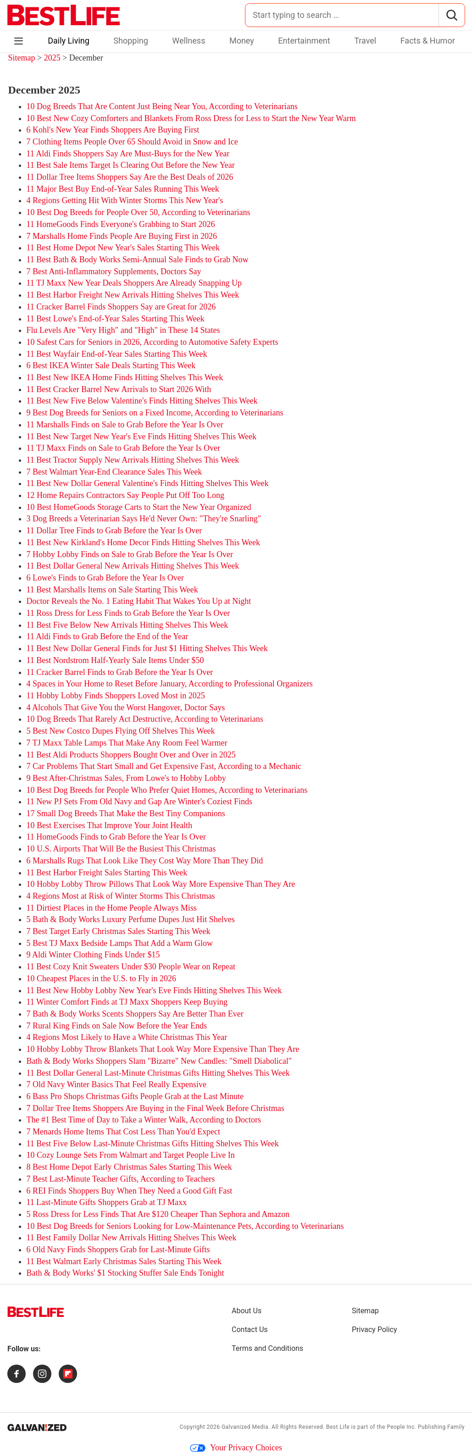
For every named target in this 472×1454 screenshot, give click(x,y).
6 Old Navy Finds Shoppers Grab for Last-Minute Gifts (118, 1249)
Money (241, 40)
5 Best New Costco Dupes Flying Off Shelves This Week (121, 730)
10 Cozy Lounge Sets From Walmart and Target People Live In (131, 1155)
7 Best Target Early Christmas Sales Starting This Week (119, 931)
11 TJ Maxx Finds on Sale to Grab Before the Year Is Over (123, 448)
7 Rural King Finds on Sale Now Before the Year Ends (117, 1025)
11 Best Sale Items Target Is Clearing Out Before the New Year (131, 165)
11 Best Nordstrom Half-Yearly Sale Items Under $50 (115, 660)
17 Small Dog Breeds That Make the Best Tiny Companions (126, 813)
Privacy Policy (374, 1329)
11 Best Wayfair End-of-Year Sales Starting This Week (117, 354)
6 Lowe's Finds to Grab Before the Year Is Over (105, 577)
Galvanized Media (245, 1427)
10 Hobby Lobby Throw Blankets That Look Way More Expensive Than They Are (163, 1049)
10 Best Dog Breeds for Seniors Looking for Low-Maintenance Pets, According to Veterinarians (185, 1226)
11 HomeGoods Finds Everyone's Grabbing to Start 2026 (121, 224)
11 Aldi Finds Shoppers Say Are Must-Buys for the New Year (128, 153)
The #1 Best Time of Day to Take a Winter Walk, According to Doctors (144, 1119)
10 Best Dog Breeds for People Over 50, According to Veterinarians (138, 212)
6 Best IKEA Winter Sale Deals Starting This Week (111, 365)
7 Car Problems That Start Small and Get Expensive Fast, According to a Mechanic (164, 766)
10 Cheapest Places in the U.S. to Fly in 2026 (101, 978)
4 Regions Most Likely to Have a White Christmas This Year (127, 1037)
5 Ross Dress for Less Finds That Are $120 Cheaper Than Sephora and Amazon (158, 1214)
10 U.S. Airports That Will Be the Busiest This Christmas (121, 848)
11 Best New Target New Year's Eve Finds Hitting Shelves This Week (142, 436)
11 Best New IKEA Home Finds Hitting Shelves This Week (125, 377)
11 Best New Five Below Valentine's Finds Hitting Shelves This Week (142, 400)
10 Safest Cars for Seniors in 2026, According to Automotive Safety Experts (152, 342)
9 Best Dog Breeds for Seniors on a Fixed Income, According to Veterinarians (155, 412)
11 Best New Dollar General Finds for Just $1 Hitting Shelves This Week (147, 648)
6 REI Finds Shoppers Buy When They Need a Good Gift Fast (130, 1190)
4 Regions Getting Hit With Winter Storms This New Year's (125, 200)
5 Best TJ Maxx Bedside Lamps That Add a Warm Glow (120, 943)
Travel (365, 40)
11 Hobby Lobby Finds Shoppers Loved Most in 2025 (116, 695)
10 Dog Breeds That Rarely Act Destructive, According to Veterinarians (145, 719)
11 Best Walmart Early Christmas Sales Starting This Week (124, 1261)
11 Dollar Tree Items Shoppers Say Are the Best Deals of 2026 (130, 177)
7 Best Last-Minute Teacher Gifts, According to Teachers (121, 1178)
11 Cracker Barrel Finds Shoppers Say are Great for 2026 (121, 306)
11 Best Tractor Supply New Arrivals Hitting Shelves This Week (133, 459)
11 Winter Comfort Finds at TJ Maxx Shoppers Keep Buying (127, 1001)
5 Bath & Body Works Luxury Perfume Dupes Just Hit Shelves (131, 919)
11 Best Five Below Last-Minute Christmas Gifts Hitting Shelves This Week (153, 1143)
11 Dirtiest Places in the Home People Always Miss (112, 907)
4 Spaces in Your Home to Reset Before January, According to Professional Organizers (170, 683)
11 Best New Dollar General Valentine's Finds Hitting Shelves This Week (148, 483)
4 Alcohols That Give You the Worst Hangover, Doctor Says (126, 707)
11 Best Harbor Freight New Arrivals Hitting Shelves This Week (133, 294)
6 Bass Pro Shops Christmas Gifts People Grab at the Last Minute (135, 1096)
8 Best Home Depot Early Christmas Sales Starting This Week (129, 1167)
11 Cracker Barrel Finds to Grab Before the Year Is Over (120, 672)
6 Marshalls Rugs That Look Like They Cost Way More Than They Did (145, 860)
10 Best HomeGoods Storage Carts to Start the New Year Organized (139, 507)
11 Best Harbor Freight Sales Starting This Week (107, 872)
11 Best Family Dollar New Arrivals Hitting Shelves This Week (132, 1237)
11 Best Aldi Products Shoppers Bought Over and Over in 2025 (131, 754)
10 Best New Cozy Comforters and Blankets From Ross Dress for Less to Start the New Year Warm (191, 118)
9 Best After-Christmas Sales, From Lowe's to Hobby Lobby (126, 778)
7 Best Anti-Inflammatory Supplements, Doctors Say (114, 271)
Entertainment (304, 40)
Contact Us (250, 1329)
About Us (246, 1310)
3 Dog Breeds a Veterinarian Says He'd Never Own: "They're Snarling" (144, 518)
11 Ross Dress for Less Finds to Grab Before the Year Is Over (128, 613)
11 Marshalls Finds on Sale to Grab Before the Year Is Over (125, 424)
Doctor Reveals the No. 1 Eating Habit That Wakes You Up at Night (139, 601)
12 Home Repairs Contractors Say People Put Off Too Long (126, 495)
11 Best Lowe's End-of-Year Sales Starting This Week (116, 318)
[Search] (452, 15)
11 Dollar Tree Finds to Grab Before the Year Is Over (114, 530)
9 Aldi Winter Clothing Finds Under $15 (93, 954)
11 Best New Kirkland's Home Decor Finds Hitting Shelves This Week (143, 542)
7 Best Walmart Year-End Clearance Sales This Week (114, 471)
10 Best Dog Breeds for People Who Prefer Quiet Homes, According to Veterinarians (167, 790)
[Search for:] (342, 15)
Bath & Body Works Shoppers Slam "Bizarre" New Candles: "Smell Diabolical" (159, 1061)
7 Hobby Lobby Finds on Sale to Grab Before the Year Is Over (130, 554)
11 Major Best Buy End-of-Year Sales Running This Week (123, 188)
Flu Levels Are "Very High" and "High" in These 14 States (123, 330)
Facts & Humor (427, 40)
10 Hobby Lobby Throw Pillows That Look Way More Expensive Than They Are (161, 884)
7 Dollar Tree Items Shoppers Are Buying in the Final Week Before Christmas (155, 1108)
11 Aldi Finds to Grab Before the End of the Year (108, 636)
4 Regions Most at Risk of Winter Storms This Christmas (121, 896)
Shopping (130, 40)
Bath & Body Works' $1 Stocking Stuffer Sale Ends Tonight (125, 1272)
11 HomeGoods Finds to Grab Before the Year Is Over (116, 836)
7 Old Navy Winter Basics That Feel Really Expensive (117, 1084)
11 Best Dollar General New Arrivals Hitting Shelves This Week (133, 565)
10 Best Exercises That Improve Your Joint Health (110, 825)
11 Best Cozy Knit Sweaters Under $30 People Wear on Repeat (131, 966)
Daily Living (68, 40)
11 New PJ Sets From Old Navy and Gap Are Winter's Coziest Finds (140, 801)
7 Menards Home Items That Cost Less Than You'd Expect (124, 1131)
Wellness (188, 40)
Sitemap (21, 57)
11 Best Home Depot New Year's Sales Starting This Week (123, 247)
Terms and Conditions (267, 1348)
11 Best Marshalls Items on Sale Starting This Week (112, 589)
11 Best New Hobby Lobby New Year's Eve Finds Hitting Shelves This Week (154, 990)
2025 (53, 57)
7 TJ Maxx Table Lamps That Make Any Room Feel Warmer (127, 742)
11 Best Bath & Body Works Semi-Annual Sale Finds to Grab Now (138, 259)
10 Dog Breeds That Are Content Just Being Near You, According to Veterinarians (162, 106)
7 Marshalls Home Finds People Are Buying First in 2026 (122, 236)
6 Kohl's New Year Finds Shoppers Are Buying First (113, 129)
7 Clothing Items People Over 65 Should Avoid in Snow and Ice (132, 141)
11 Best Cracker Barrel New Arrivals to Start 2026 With (119, 389)
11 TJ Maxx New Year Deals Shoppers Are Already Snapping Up (134, 282)
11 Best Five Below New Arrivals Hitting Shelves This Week (127, 625)
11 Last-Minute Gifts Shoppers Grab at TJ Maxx (107, 1202)
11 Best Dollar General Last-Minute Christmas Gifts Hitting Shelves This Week (158, 1073)
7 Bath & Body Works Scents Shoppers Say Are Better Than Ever (135, 1013)
